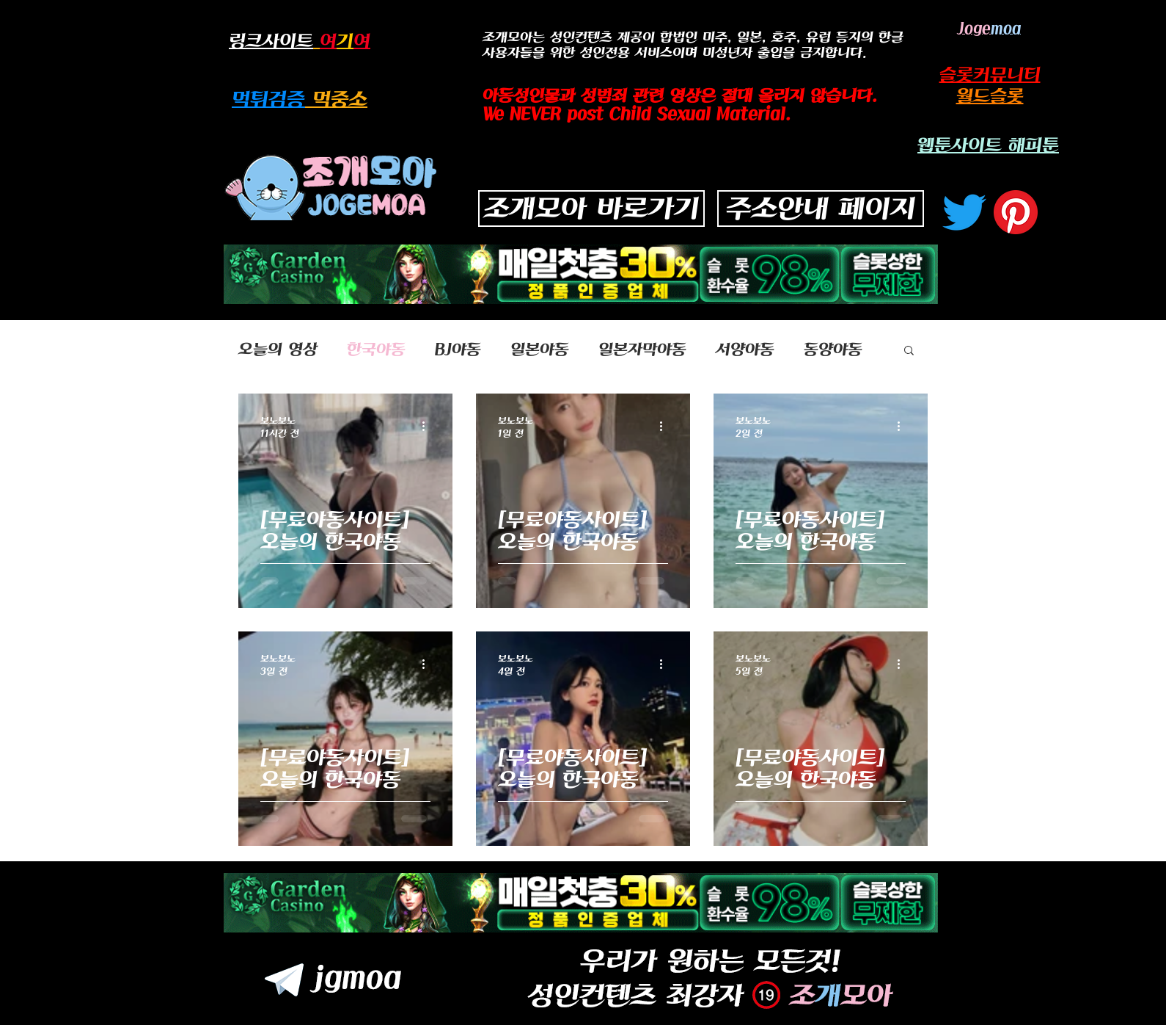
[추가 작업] (428, 426)
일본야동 (539, 349)
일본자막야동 (642, 349)
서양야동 (745, 349)
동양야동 (833, 349)
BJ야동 (458, 349)
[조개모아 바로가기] (591, 208)
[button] (909, 351)
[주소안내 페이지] (820, 208)
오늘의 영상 (278, 349)
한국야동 (376, 349)
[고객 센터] (1016, 212)
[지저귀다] (964, 212)
